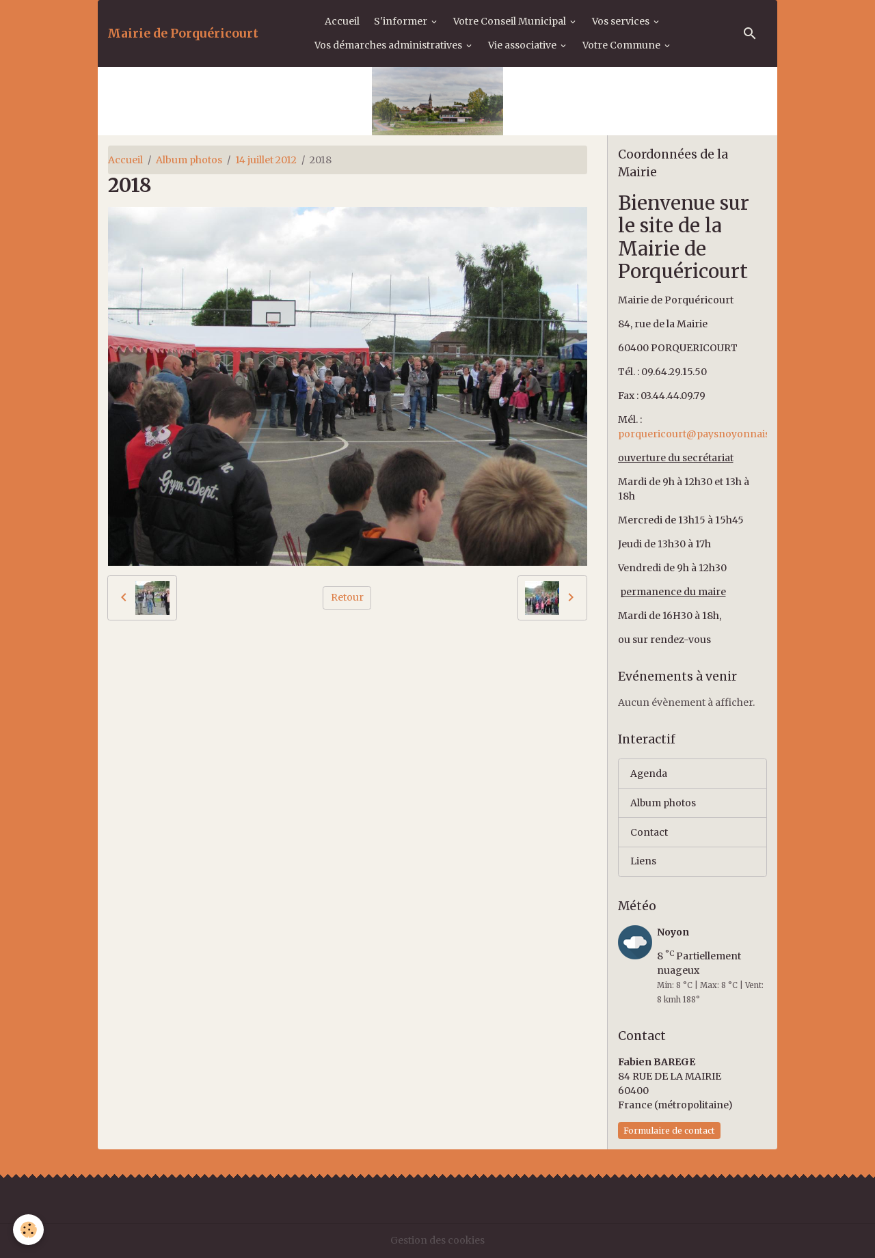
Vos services (621, 21)
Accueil (342, 21)
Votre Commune (622, 45)
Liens (643, 862)
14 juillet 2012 (266, 160)
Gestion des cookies (437, 1240)
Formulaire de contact (669, 1130)
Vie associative (523, 45)
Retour (347, 597)
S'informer (401, 21)
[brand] (182, 33)
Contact (649, 832)
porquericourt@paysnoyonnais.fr (699, 434)
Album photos (189, 160)
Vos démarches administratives (389, 45)
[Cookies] (29, 1229)
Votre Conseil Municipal (510, 21)
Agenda (649, 773)
